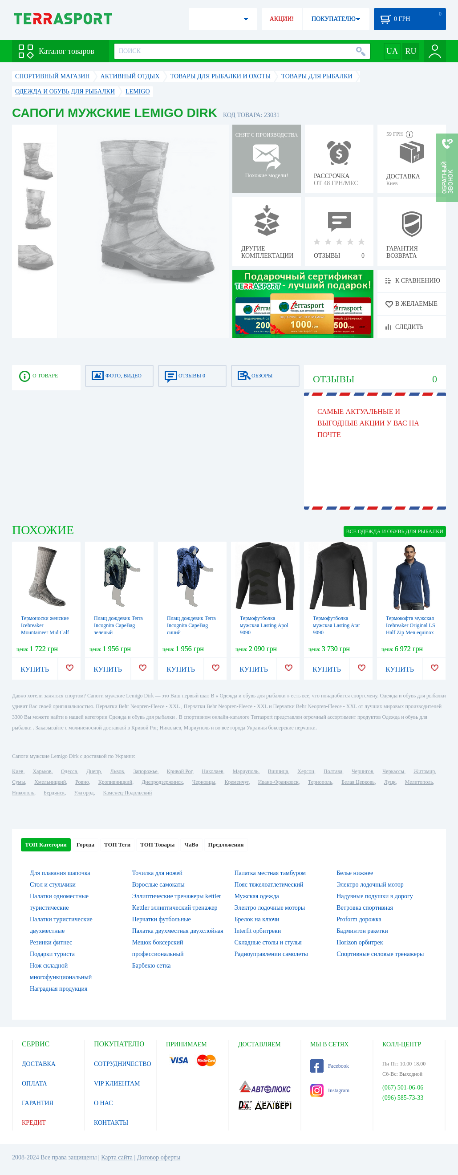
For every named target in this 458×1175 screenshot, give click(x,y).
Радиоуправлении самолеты (271, 954)
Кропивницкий (115, 782)
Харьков (41, 771)
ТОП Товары (157, 844)
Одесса (69, 771)
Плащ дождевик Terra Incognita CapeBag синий (191, 625)
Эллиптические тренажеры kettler (176, 896)
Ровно (82, 782)
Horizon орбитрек (359, 942)
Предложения (226, 844)
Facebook (329, 1066)
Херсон (305, 771)
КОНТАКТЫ (111, 1122)
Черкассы (393, 771)
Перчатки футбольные (161, 919)
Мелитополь (419, 782)
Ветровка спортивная (364, 907)
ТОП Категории (46, 844)
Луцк (390, 782)
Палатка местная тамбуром (270, 873)
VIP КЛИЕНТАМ (117, 1083)
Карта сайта (117, 1157)
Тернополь (320, 782)
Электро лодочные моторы (270, 907)
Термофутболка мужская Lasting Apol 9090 (264, 625)
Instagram (329, 1090)
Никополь (23, 793)
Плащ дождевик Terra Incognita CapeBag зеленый (118, 625)
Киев (17, 771)
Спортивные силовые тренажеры (380, 954)
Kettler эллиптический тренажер (175, 907)
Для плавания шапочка (60, 873)
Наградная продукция (59, 988)
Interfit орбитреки (258, 931)
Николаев (212, 771)
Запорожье (145, 771)
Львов (117, 771)
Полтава (333, 771)
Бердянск (54, 793)
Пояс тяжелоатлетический (269, 884)
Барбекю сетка (151, 965)
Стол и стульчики (53, 884)
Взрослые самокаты (158, 884)
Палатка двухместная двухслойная (177, 931)
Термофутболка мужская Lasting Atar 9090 (336, 625)
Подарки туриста (52, 954)
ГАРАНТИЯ (37, 1103)
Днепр (93, 771)
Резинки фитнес (51, 942)
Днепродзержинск (162, 782)
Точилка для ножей (157, 873)
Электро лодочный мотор (370, 884)
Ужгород (83, 793)
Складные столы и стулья (268, 942)
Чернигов (362, 771)
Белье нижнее (354, 873)
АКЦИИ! (282, 19)
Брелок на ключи (257, 919)
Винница (278, 771)
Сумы (18, 782)
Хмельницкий (50, 782)
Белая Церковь (357, 782)
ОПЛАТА (34, 1083)
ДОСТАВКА (39, 1064)
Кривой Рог (179, 771)
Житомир (424, 771)
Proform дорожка (358, 919)
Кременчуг (236, 782)
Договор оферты (159, 1157)
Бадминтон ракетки (362, 931)
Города (85, 844)
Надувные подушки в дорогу (374, 896)
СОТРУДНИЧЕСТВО (122, 1064)
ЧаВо (191, 844)
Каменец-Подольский (127, 793)
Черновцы (203, 782)
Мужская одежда (257, 896)
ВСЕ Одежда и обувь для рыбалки (394, 531)
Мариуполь (246, 771)
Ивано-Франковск (278, 782)
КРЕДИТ (34, 1122)
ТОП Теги (117, 844)
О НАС (103, 1103)
